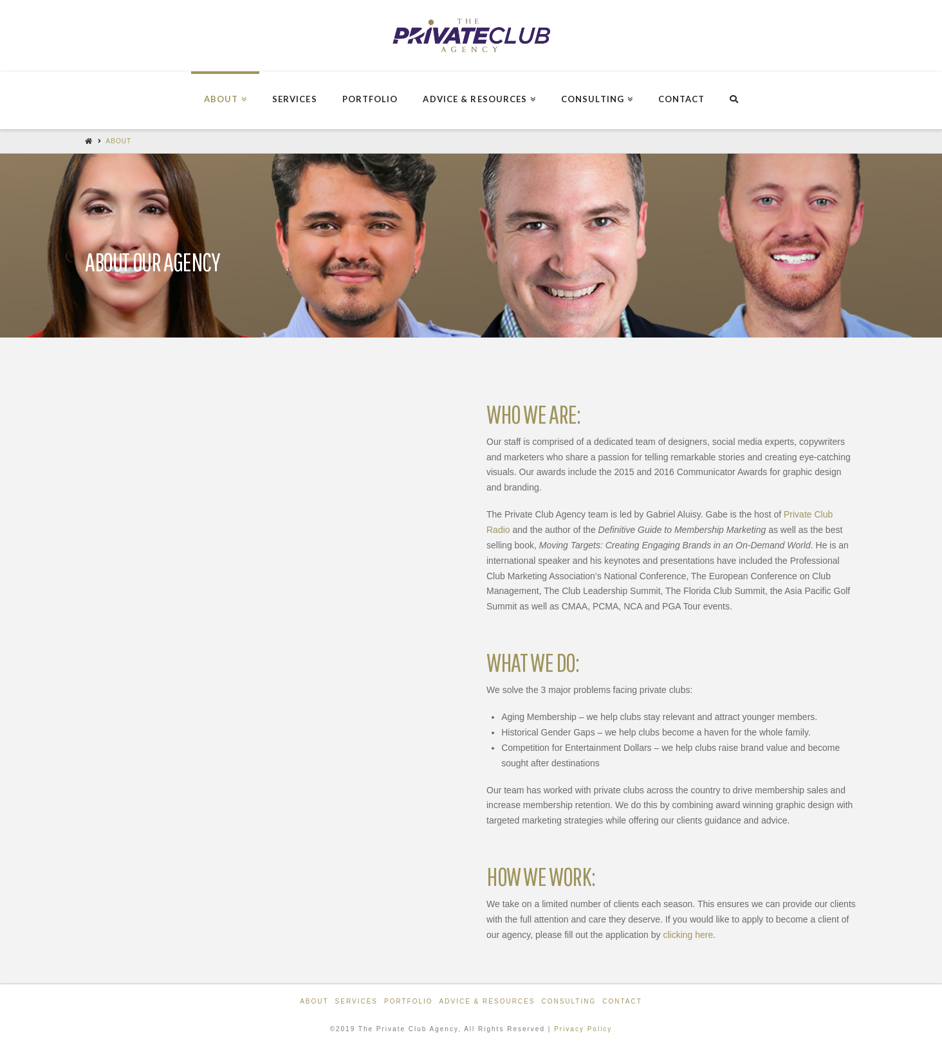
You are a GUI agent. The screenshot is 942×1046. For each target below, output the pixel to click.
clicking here (688, 935)
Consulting (568, 1001)
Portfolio (408, 1001)
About (118, 141)
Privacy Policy (583, 1028)
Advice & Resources (487, 1001)
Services (356, 1001)
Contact (622, 1001)
